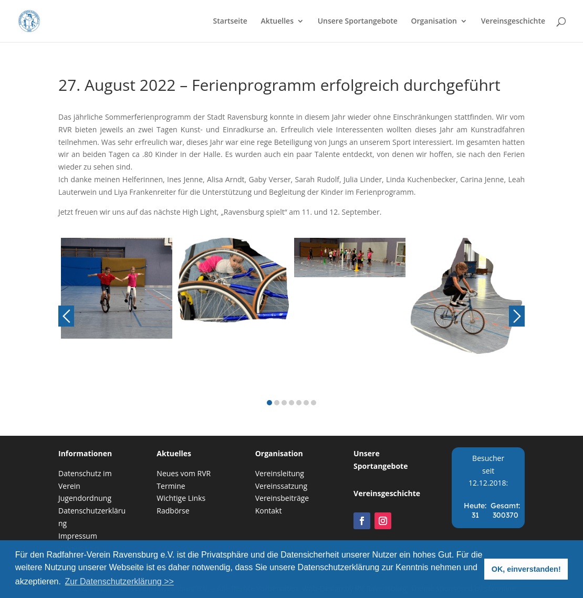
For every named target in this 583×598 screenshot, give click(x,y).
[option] (116, 316)
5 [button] (298, 402)
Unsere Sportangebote (358, 21)
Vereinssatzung (281, 486)
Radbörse (173, 511)
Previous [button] (66, 316)
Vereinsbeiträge (282, 498)
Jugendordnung (84, 498)
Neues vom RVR (184, 473)
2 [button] (276, 402)
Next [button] (517, 316)
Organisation (434, 21)
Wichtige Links (181, 498)
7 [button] (313, 402)
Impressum (77, 536)
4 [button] (291, 402)
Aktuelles (277, 21)
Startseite (230, 21)
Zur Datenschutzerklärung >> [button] (119, 581)
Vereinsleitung (279, 473)
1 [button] (269, 402)
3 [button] (284, 402)
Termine (171, 486)
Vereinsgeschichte (513, 21)
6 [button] (306, 402)
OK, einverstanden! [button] (526, 569)
